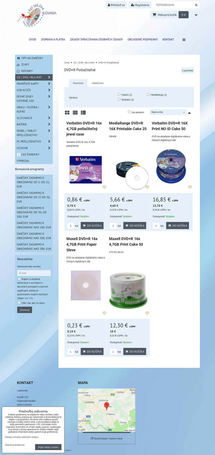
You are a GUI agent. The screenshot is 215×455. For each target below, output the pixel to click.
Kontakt (168, 39)
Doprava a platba (53, 39)
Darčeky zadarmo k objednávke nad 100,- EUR (34, 225)
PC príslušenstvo (35, 141)
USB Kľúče (35, 90)
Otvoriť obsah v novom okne (106, 438)
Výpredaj (23, 161)
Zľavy (23, 64)
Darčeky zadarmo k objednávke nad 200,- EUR (34, 236)
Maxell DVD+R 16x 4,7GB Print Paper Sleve (82, 244)
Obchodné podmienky (143, 39)
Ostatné (35, 148)
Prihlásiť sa (116, 5)
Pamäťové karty (35, 84)
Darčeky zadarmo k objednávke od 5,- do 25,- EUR (33, 182)
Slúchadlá (35, 118)
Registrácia (140, 5)
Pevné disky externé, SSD (35, 98)
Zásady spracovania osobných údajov (96, 39)
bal (72, 225)
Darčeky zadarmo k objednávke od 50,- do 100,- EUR (32, 212)
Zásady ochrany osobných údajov (21, 436)
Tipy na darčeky (30, 58)
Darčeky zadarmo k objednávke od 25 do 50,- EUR (34, 197)
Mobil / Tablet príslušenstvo (35, 133)
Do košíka (92, 225)
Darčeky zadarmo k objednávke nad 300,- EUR (34, 246)
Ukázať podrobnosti (15, 445)
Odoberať (24, 310)
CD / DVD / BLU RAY (35, 77)
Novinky (25, 71)
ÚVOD (32, 39)
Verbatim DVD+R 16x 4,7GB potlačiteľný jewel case (84, 128)
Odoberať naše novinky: (29, 266)
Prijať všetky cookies (48, 447)
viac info (29, 298)
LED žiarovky (28, 154)
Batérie (35, 124)
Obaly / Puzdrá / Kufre (35, 109)
